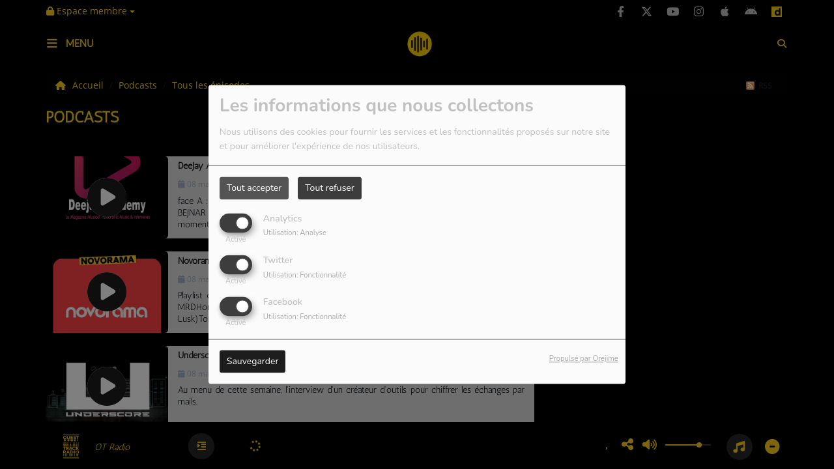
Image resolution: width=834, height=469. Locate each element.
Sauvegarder (253, 362)
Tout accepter (254, 188)
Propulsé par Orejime (583, 359)
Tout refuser (329, 188)
